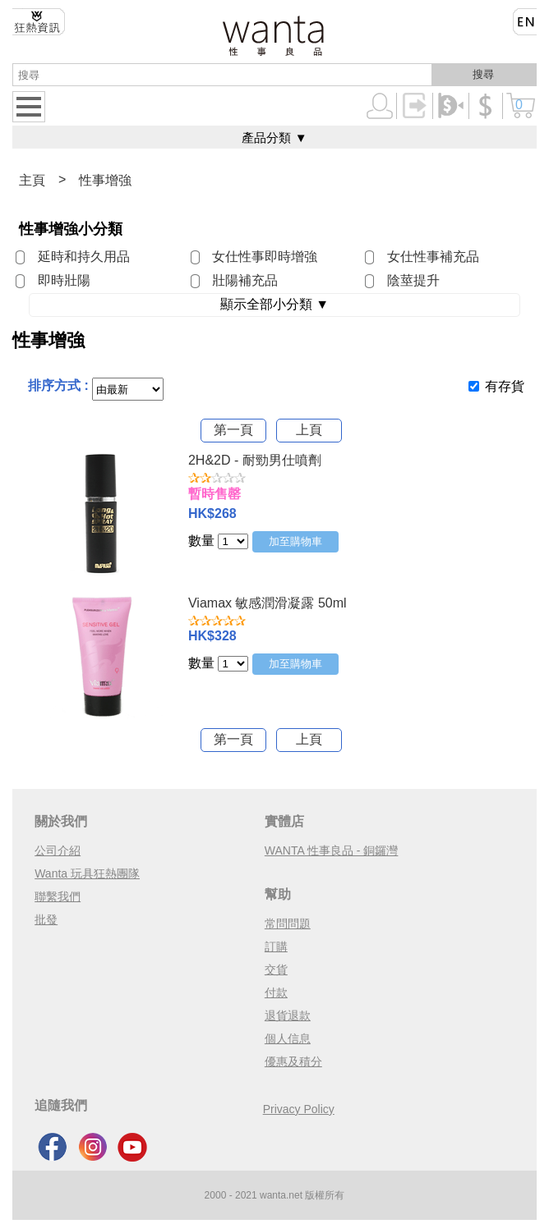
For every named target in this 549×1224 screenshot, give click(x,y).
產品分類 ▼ (274, 137)
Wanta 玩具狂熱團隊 (87, 873)
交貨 (276, 969)
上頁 (309, 430)
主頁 (32, 180)
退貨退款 (288, 1015)
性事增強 (105, 180)
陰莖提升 (413, 280)
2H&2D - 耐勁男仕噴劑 (254, 460)
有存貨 (504, 386)
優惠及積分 (293, 1061)
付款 (276, 992)
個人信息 (288, 1038)
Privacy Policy (298, 1109)
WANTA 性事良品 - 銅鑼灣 (332, 850)
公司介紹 (58, 850)
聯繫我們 (58, 896)
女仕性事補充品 (433, 257)
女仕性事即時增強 (264, 257)
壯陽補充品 (245, 280)
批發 (46, 919)
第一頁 (233, 430)
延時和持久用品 (84, 257)
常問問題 (288, 923)
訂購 (276, 946)
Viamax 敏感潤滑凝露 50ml (267, 603)
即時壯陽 (64, 280)
